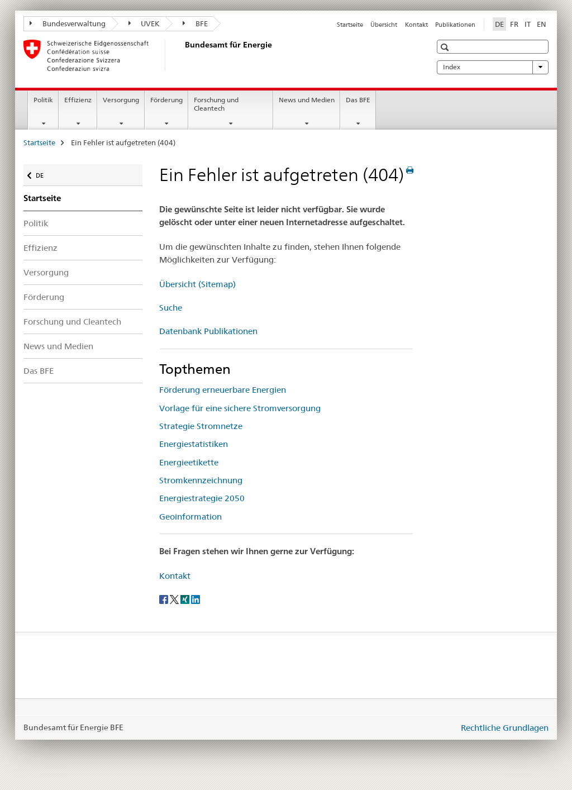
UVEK (144, 23)
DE (45, 173)
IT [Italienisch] (528, 24)
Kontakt (416, 24)
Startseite (350, 24)
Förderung (166, 100)
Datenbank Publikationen (208, 331)
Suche (170, 307)
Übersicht (383, 24)
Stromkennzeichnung (200, 480)
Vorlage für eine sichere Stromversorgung (240, 408)
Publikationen (455, 24)
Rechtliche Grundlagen (505, 727)
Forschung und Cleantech (216, 104)
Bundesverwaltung (68, 23)
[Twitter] (175, 598)
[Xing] (185, 598)
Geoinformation (190, 516)
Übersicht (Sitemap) (197, 284)
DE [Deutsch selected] (499, 24)
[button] (446, 47)
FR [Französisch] (514, 24)
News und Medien (307, 100)
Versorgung (121, 100)
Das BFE (358, 100)
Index (492, 67)
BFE (195, 23)
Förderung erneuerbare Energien (222, 389)
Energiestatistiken (193, 444)
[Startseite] (182, 55)
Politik (43, 100)
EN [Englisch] (541, 24)
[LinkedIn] (195, 598)
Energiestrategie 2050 (202, 498)
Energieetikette (188, 462)
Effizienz (78, 100)
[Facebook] (164, 598)
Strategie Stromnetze (200, 426)
